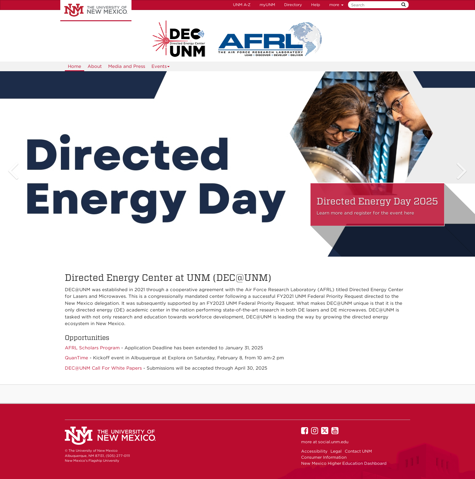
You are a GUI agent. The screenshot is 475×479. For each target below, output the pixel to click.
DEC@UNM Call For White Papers (103, 368)
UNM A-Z (242, 4)
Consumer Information (324, 457)
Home (74, 66)
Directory (293, 4)
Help (315, 4)
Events (160, 67)
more (336, 4)
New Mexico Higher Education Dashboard (344, 463)
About (95, 66)
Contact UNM (358, 451)
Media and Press (126, 66)
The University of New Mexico (95, 10)
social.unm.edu (333, 441)
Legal (336, 451)
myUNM (267, 4)
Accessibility (314, 451)
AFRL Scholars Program (92, 348)
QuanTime (76, 358)
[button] (15, 164)
